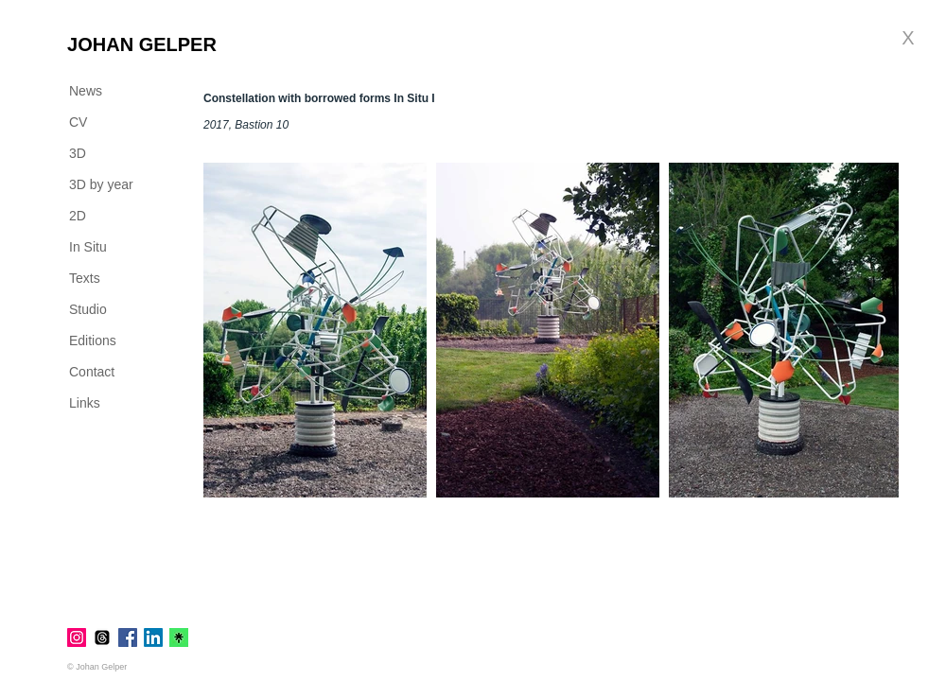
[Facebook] (127, 637)
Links (84, 402)
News (85, 90)
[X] (908, 38)
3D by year (101, 184)
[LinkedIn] (153, 637)
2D (77, 215)
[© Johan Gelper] (103, 666)
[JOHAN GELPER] (142, 44)
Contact (91, 371)
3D (77, 153)
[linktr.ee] (178, 637)
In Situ (88, 246)
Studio (88, 309)
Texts (84, 278)
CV (78, 122)
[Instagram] (76, 637)
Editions (92, 340)
